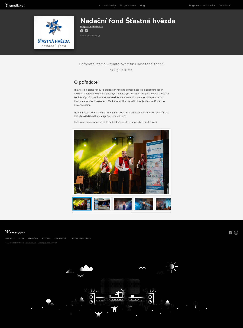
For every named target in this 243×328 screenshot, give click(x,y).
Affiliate (46, 238)
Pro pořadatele (128, 5)
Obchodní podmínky (81, 238)
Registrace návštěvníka (202, 5)
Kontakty (10, 238)
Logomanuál (60, 238)
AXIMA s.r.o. (31, 243)
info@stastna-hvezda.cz (91, 26)
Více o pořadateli (90, 35)
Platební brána (44, 243)
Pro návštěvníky (107, 5)
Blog (142, 5)
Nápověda (33, 238)
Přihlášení (225, 5)
